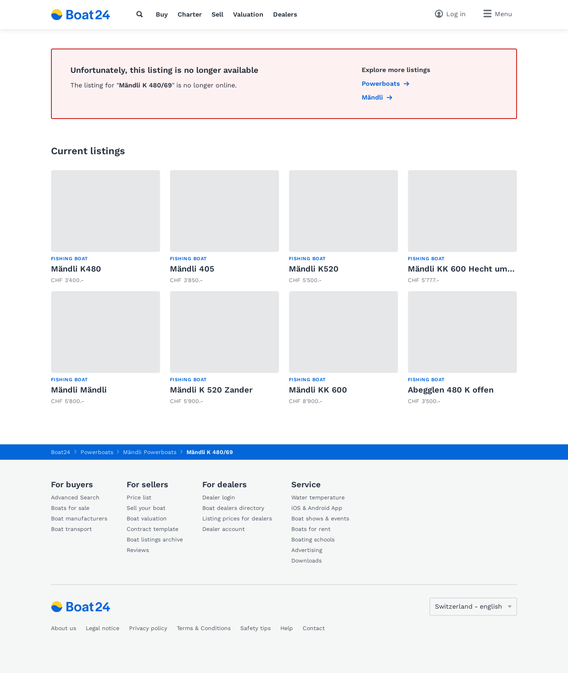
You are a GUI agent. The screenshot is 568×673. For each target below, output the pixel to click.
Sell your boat (146, 508)
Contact (314, 628)
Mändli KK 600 (318, 390)
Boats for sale (70, 508)
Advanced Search (75, 497)
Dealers (285, 14)
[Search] (141, 14)
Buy (162, 14)
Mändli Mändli (79, 390)
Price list (139, 497)
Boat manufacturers (79, 518)
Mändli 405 (192, 269)
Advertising (306, 550)
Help (286, 628)
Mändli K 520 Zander (211, 390)
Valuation (248, 14)
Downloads (306, 560)
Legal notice (102, 628)
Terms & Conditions (204, 628)
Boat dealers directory (233, 508)
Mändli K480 (76, 269)
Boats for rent (311, 529)
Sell (217, 14)
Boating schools (313, 539)
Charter (190, 14)
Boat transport (71, 529)
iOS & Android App (316, 508)
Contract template (152, 529)
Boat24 (60, 452)
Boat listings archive (155, 539)
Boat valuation (147, 518)
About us (63, 628)
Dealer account (223, 529)
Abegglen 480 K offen (451, 390)
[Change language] (473, 607)
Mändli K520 (314, 269)
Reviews (138, 550)
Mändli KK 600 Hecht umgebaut (471, 269)
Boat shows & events (320, 518)
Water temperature (318, 497)
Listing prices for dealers (237, 518)
